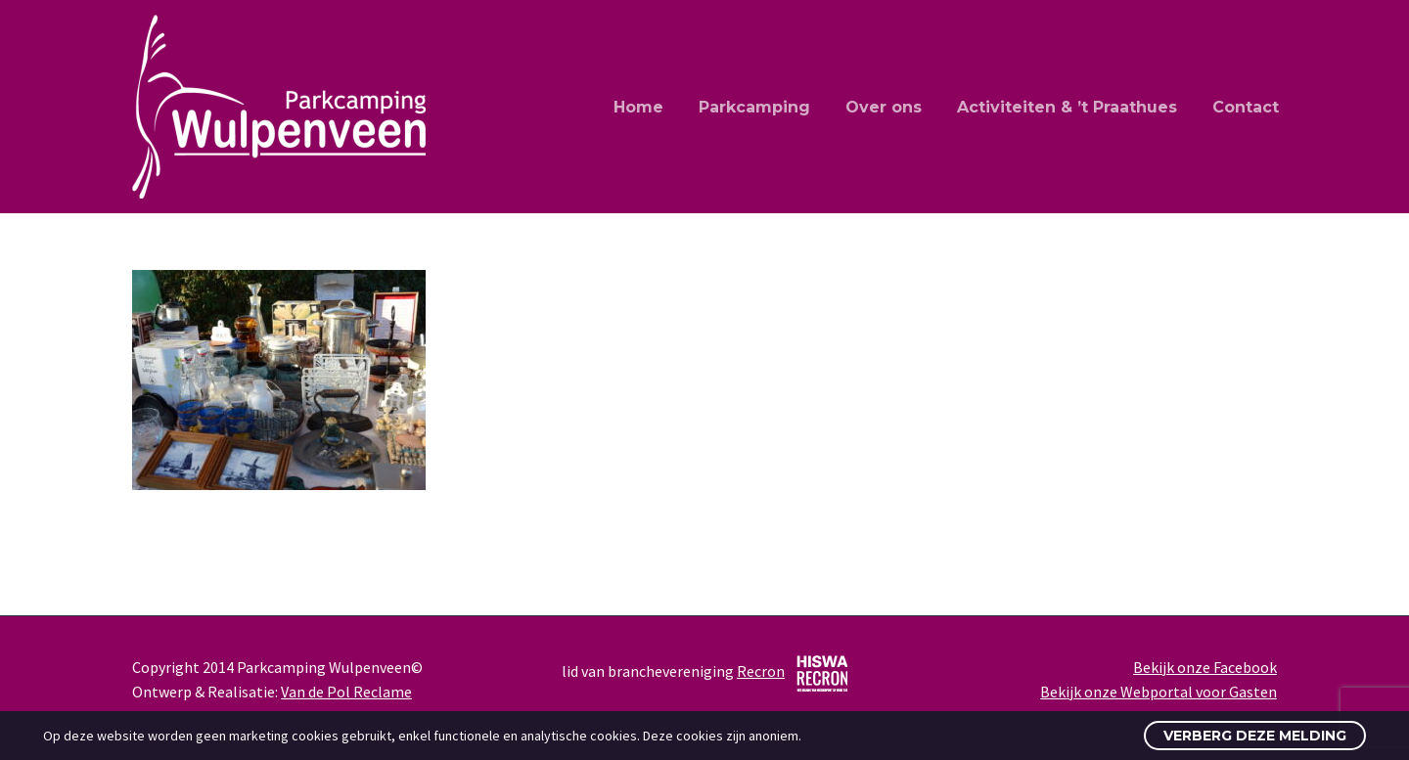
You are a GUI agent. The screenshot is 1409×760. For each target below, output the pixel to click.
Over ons (883, 107)
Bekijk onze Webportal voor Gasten (1158, 691)
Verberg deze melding (1254, 735)
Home (638, 107)
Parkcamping (754, 107)
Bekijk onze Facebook (1205, 667)
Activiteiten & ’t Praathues (1067, 107)
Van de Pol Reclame (346, 691)
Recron (761, 671)
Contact (1245, 107)
